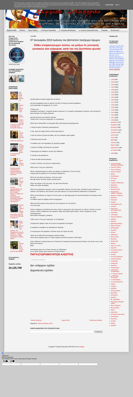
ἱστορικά (113, 321)
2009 (113, 153)
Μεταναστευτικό (115, 189)
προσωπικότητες (115, 290)
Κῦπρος (113, 180)
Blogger (82, 346)
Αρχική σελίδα (66, 320)
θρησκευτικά (114, 241)
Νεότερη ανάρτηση (36, 320)
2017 (113, 102)
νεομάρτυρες (114, 261)
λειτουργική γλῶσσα (116, 250)
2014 (113, 110)
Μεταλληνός (114, 187)
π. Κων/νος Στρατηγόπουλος (88, 30)
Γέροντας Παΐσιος (116, 167)
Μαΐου (113, 140)
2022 (113, 89)
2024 (113, 84)
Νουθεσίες (114, 197)
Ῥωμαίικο (104, 30)
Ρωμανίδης (114, 212)
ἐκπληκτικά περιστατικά (117, 314)
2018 (113, 100)
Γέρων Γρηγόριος (116, 169)
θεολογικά (113, 239)
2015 (113, 107)
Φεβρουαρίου (115, 147)
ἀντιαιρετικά (114, 295)
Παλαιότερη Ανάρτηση (96, 320)
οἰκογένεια (114, 265)
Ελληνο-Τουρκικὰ (116, 171)
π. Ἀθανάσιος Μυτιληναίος (115, 276)
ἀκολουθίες (114, 293)
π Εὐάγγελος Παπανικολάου (115, 270)
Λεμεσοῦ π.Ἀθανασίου (117, 183)
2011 (113, 117)
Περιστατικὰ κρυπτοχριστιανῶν (116, 209)
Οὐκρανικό (114, 200)
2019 (113, 97)
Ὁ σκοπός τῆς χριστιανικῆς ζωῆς (21, 107)
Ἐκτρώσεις (114, 319)
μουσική (113, 254)
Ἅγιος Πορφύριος (116, 305)
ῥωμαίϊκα (113, 325)
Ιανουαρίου (114, 150)
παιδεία (113, 284)
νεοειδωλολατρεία (116, 259)
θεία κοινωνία (115, 237)
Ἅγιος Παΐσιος (33, 30)
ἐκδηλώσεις (114, 312)
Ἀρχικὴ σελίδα (11, 30)
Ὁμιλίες (113, 323)
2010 (113, 120)
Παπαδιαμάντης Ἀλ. (116, 204)
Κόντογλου (114, 178)
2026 (113, 79)
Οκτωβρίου (114, 127)
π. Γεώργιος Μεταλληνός (67, 30)
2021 (113, 92)
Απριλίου (113, 142)
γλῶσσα (113, 232)
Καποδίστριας (115, 176)
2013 (113, 112)
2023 (113, 87)
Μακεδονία (114, 185)
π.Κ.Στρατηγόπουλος (117, 282)
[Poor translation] (12, 361)
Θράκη (113, 174)
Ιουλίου (113, 135)
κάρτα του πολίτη (116, 245)
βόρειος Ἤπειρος (116, 225)
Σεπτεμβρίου (114, 130)
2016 (113, 105)
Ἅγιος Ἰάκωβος (115, 307)
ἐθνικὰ (113, 310)
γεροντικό (113, 230)
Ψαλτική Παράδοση (116, 217)
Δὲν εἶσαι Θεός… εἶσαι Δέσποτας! (21, 96)
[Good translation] (5, 361)
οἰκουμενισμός (115, 267)
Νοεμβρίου (114, 125)
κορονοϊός (114, 248)
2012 (113, 115)
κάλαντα (113, 243)
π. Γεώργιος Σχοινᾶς (117, 273)
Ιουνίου (113, 137)
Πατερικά (113, 206)
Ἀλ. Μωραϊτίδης (115, 299)
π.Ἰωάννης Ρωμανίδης (48, 30)
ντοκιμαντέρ (114, 263)
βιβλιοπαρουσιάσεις (116, 223)
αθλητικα (113, 221)
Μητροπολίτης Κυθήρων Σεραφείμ (116, 192)
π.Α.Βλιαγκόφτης (116, 279)
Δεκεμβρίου (114, 122)
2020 (113, 94)
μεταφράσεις (114, 252)
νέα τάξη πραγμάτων (117, 256)
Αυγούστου (114, 132)
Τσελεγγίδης (114, 214)
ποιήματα (113, 286)
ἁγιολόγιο (113, 297)
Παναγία (113, 202)
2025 (113, 82)
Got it (117, 5)
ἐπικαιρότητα (114, 316)
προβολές (113, 288)
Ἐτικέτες (22, 30)
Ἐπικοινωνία (115, 30)
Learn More (109, 5)
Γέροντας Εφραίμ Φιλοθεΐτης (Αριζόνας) (117, 164)
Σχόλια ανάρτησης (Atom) (45, 323)
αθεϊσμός (113, 219)
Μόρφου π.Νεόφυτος (117, 195)
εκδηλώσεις (114, 234)
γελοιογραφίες (115, 228)
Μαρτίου (113, 145)
